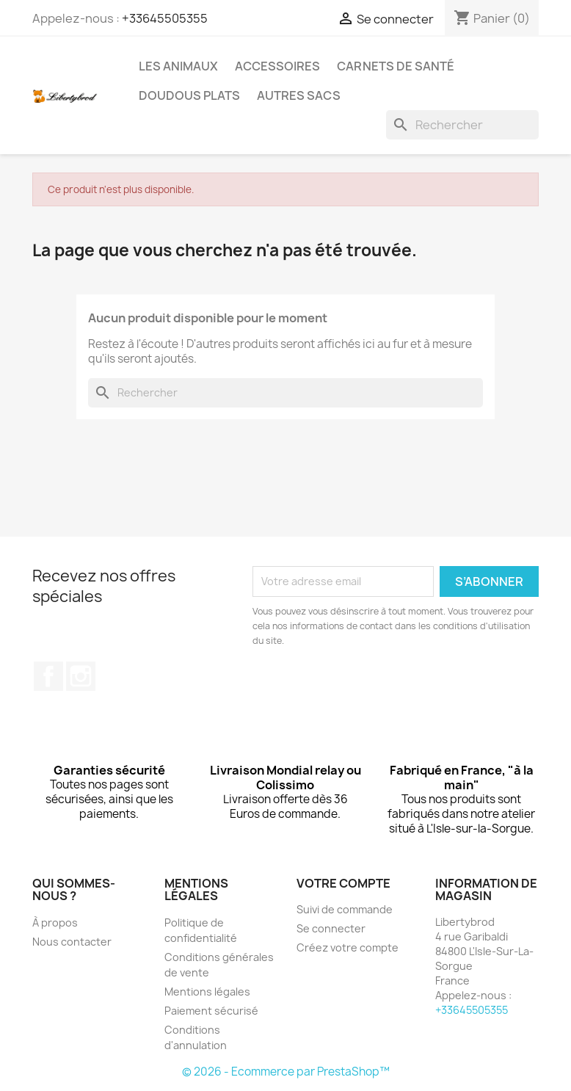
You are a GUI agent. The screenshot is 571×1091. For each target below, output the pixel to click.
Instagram (80, 676)
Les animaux (178, 66)
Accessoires (277, 66)
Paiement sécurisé (211, 1011)
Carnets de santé (395, 66)
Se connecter (331, 928)
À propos (55, 922)
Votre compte (343, 883)
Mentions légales (207, 991)
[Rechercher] (462, 124)
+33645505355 (165, 18)
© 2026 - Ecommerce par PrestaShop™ (286, 1071)
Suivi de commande (345, 909)
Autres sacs (299, 95)
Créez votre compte (348, 947)
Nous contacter (72, 942)
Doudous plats (189, 95)
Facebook (48, 676)
